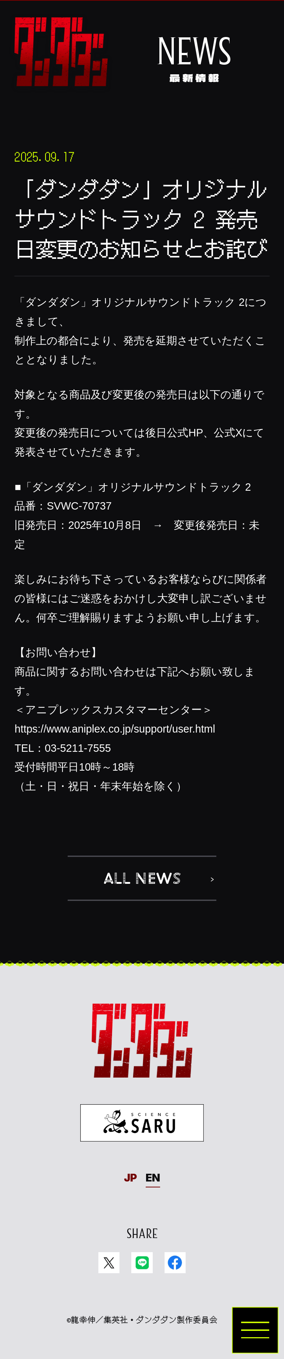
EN (153, 1177)
